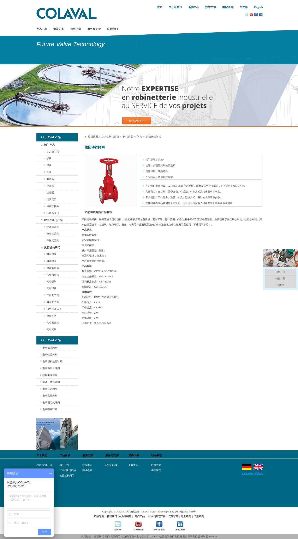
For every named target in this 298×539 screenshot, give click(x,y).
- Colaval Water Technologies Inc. (157, 511)
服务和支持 (94, 28)
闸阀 (49, 172)
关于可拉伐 (175, 7)
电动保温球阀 (49, 354)
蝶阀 (49, 158)
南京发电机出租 (140, 536)
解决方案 (58, 28)
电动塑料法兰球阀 (52, 361)
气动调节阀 (53, 295)
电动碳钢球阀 (49, 409)
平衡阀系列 (53, 240)
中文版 (244, 7)
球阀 (49, 165)
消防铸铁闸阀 (153, 136)
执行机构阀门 (52, 247)
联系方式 (156, 465)
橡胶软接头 (53, 206)
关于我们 (41, 455)
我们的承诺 (111, 465)
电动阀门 (126, 536)
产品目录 (64, 455)
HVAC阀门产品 (53, 220)
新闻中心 (193, 7)
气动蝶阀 (51, 281)
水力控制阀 (53, 151)
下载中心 (133, 465)
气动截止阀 (53, 322)
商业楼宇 (87, 470)
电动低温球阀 (49, 347)
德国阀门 (99, 536)
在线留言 (156, 470)
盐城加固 (203, 536)
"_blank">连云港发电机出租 (164, 536)
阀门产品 (49, 144)
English (258, 7)
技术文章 (210, 7)
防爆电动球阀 (49, 375)
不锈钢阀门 (53, 213)
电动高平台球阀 (51, 368)
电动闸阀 (51, 315)
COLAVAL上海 (44, 465)
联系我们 (112, 28)
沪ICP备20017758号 (185, 511)
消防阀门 (51, 199)
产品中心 (41, 28)
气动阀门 (115, 536)
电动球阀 (51, 254)
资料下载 (75, 28)
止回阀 (50, 185)
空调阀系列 (53, 226)
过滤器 (50, 192)
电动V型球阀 (49, 388)
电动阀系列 (53, 233)
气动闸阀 (51, 329)
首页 (159, 7)
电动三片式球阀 (51, 382)
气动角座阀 (53, 274)
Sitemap (213, 536)
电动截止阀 (53, 267)
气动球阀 (51, 288)
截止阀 (50, 179)
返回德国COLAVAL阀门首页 (103, 136)
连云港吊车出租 (188, 536)
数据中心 (87, 465)
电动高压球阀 (49, 395)
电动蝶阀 (51, 261)
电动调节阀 (53, 302)
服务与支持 (112, 455)
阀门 (107, 536)
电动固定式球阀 (51, 402)
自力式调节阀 (54, 309)
